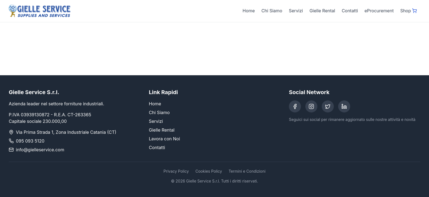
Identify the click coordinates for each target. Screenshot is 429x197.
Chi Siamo (271, 10)
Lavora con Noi (164, 138)
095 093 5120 (30, 141)
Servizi (296, 10)
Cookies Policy (208, 171)
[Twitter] (328, 106)
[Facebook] (295, 106)
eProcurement (379, 10)
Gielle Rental (322, 10)
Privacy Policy (176, 171)
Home (249, 10)
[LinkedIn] (344, 106)
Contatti (350, 10)
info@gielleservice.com (40, 149)
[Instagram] (311, 106)
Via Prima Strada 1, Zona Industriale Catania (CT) (66, 132)
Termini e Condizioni (246, 171)
